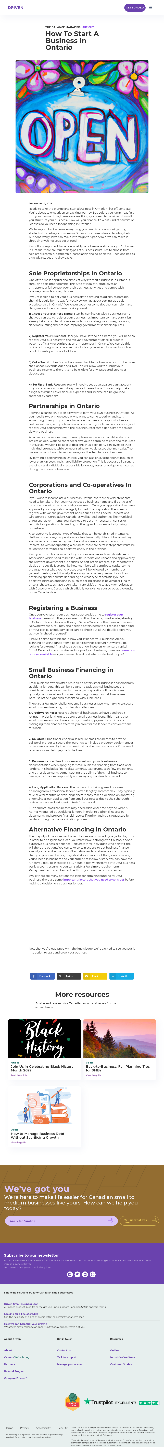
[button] (151, 8)
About (8, 1350)
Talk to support (66, 1357)
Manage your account (70, 1364)
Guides (114, 1350)
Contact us (64, 1350)
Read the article (19, 1075)
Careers (17, 1357)
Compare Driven (15, 1378)
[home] (16, 7)
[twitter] (77, 1274)
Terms (9, 1428)
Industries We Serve (122, 1357)
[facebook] (70, 1274)
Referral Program (14, 1371)
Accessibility (43, 1428)
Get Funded (135, 7)
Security (63, 1428)
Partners (9, 1364)
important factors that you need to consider (93, 879)
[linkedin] (85, 1274)
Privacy (24, 1428)
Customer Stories (121, 1364)
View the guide (93, 1075)
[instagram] (93, 1274)
